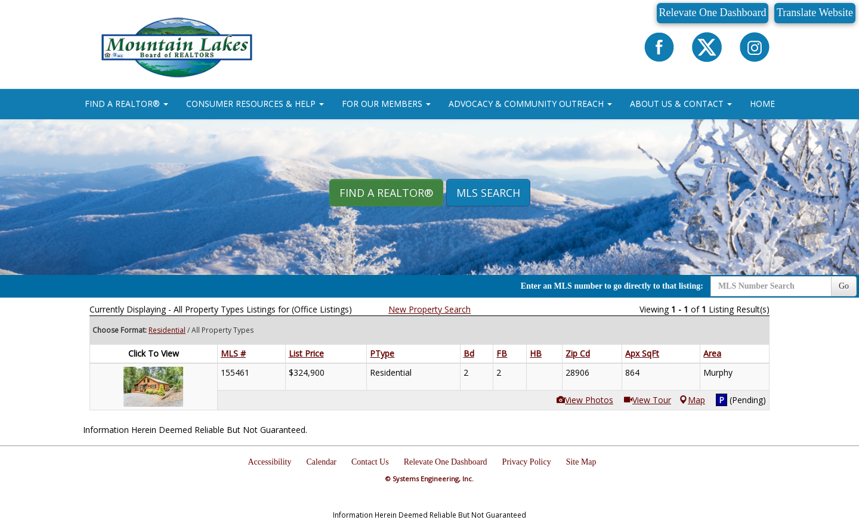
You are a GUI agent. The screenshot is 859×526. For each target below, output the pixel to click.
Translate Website (815, 12)
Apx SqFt (642, 353)
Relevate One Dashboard (713, 12)
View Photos (585, 400)
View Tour (647, 400)
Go (844, 285)
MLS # (233, 353)
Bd (469, 353)
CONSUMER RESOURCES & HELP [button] (255, 103)
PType (382, 353)
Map (692, 400)
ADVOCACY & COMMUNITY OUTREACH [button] (530, 103)
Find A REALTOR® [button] (386, 192)
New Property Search (429, 309)
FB (501, 353)
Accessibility (269, 461)
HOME (762, 103)
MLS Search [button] (488, 192)
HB (536, 353)
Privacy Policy (526, 461)
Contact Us (370, 461)
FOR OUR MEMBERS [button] (386, 103)
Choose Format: (119, 330)
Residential (167, 330)
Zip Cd (578, 353)
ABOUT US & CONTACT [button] (681, 103)
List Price (306, 353)
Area (712, 353)
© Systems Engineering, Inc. (429, 478)
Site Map (581, 461)
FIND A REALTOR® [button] (126, 103)
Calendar (322, 461)
